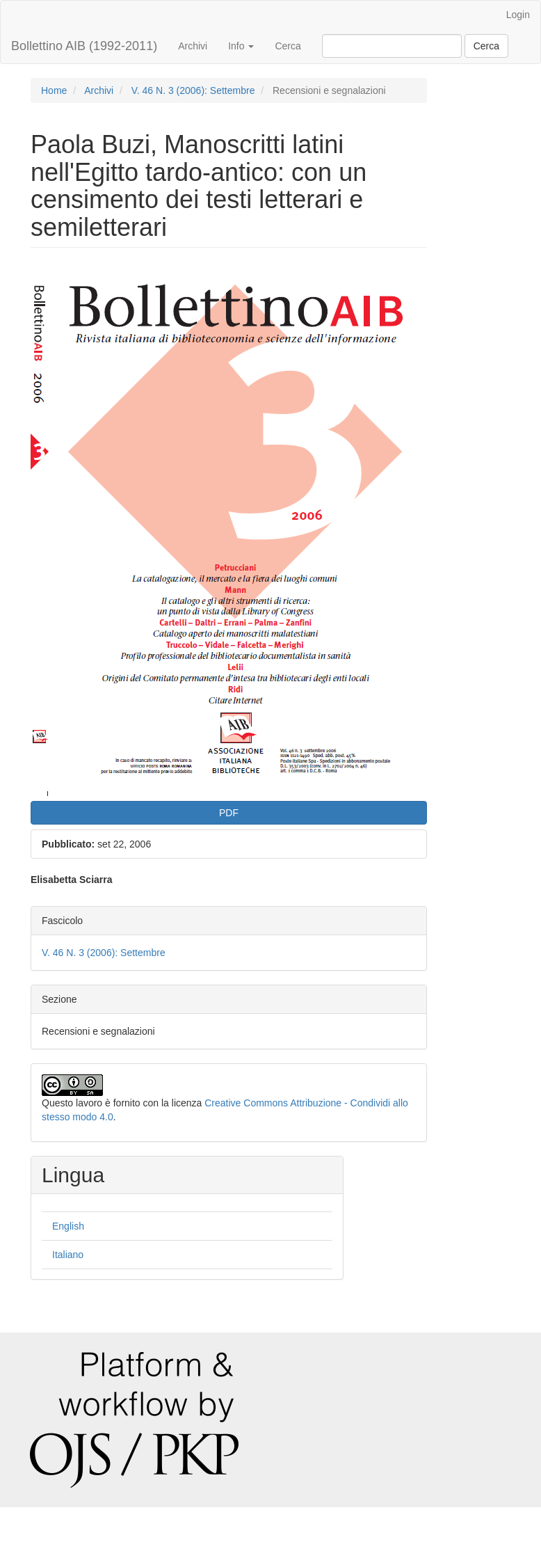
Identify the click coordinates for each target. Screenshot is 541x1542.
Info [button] (241, 45)
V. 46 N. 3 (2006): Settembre (193, 90)
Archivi (192, 45)
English (68, 1226)
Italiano (67, 1254)
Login (518, 14)
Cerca (287, 45)
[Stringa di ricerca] (392, 46)
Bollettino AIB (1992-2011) (84, 46)
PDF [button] (229, 812)
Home (54, 90)
